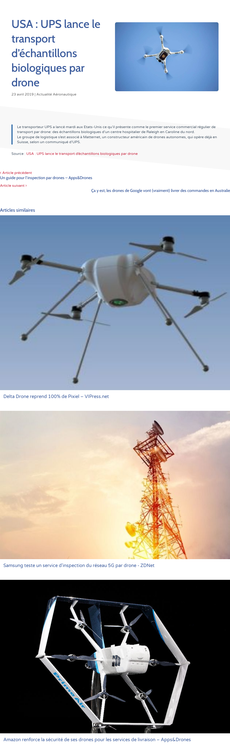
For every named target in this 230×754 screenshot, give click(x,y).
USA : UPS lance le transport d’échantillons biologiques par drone (82, 153)
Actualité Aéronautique (56, 94)
